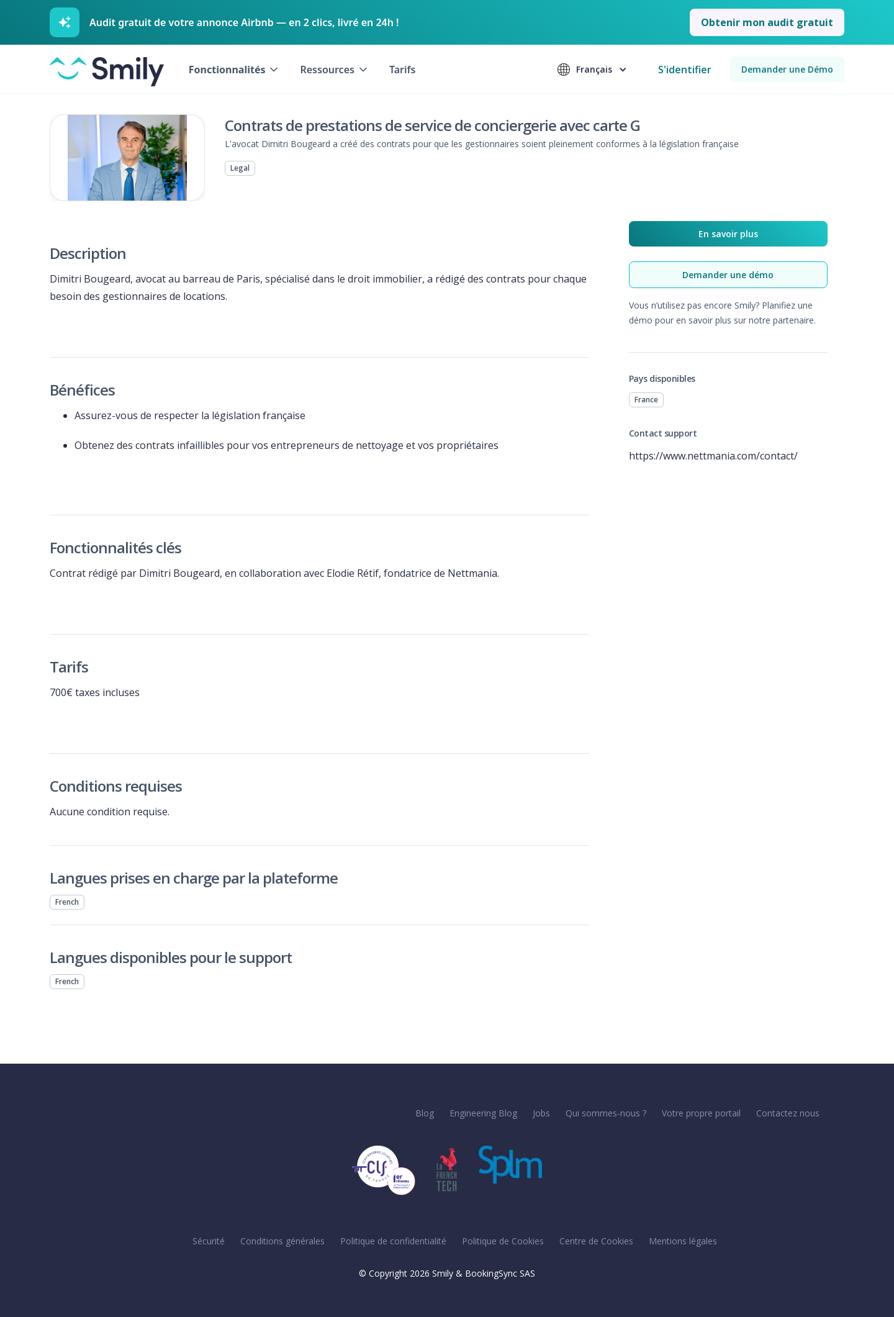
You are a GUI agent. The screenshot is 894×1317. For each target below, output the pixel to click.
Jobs (541, 1113)
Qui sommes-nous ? (606, 1113)
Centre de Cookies (596, 1241)
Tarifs (402, 69)
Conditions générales (282, 1241)
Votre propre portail (701, 1113)
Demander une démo (728, 275)
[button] (235, 69)
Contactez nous (788, 1113)
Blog (424, 1113)
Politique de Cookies (503, 1241)
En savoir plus (728, 234)
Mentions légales (683, 1241)
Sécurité (208, 1241)
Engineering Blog (483, 1113)
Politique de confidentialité (393, 1241)
